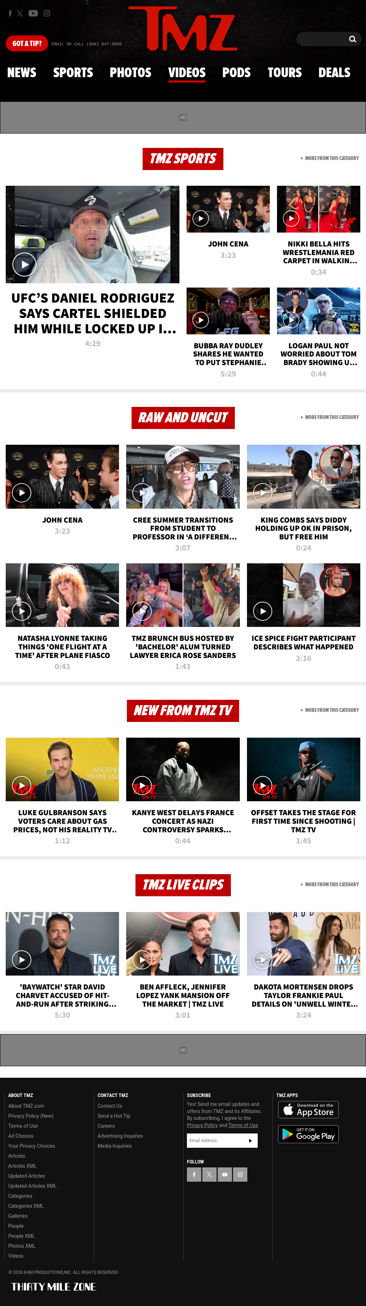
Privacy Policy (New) (31, 1116)
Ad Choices (21, 1136)
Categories (20, 1196)
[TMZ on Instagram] (47, 13)
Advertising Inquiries (120, 1136)
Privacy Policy (202, 1125)
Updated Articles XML (32, 1186)
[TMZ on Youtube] (33, 13)
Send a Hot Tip (114, 1116)
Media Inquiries (115, 1146)
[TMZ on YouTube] (225, 1174)
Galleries (18, 1216)
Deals (334, 73)
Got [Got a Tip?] (27, 44)
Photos (130, 73)
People (16, 1226)
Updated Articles (26, 1176)
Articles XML (22, 1166)
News (21, 73)
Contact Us (110, 1106)
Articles (16, 1156)
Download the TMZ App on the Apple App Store (308, 1110)
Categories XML (26, 1206)
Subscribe (250, 1140)
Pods (236, 73)
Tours (285, 73)
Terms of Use (23, 1126)
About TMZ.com (26, 1106)
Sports (73, 73)
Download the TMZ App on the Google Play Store (308, 1134)
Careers (106, 1126)
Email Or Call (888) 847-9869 (86, 44)
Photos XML (21, 1246)
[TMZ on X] (21, 13)
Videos (187, 73)
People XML (21, 1236)
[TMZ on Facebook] (10, 13)
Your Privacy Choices (31, 1146)
